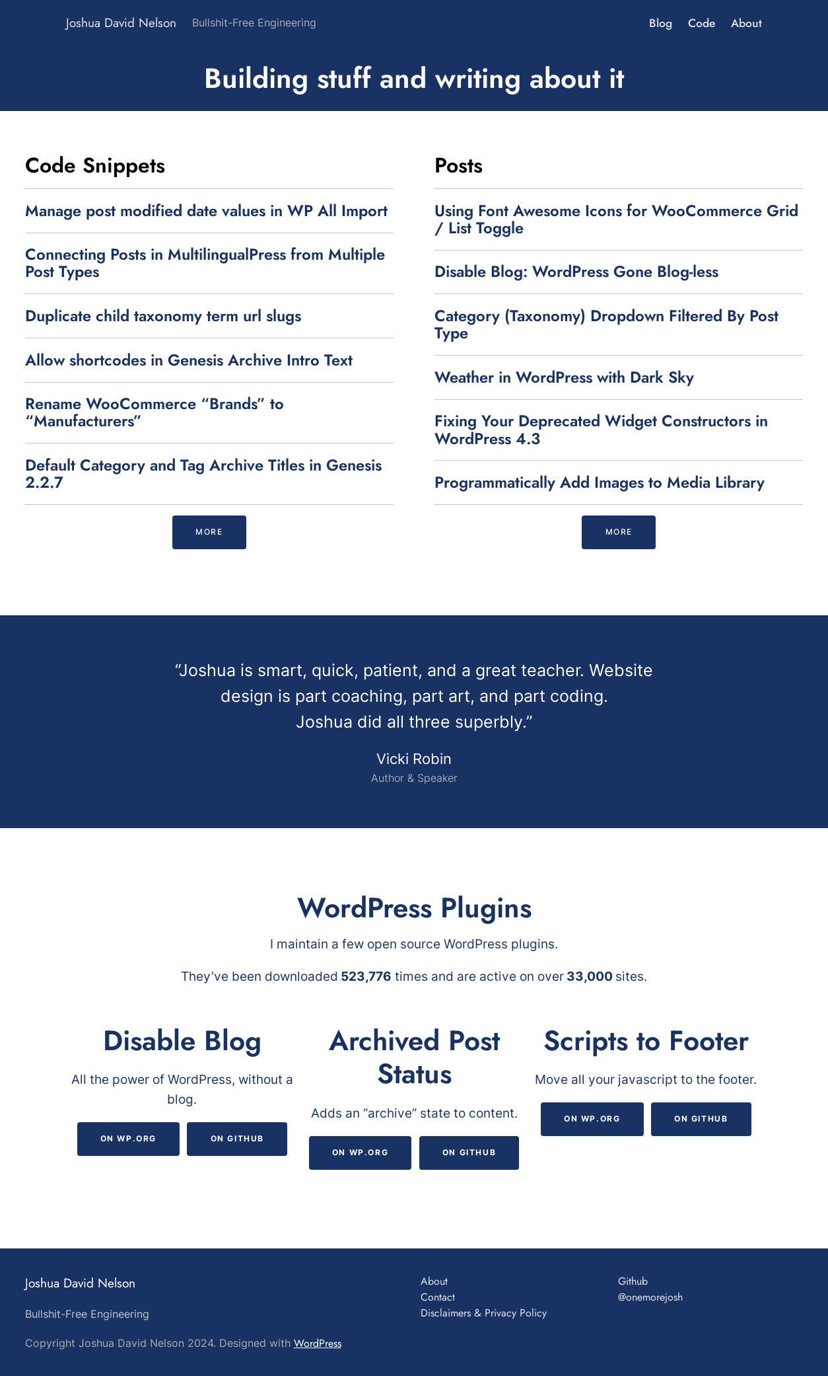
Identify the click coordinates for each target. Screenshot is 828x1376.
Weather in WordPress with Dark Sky (564, 377)
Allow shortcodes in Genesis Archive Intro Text (189, 360)
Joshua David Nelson (121, 23)
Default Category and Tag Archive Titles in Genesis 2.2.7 (203, 474)
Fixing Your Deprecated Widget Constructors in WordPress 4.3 (601, 429)
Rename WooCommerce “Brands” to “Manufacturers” (154, 412)
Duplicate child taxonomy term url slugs (163, 316)
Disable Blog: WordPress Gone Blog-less (576, 271)
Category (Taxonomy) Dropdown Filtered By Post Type (606, 324)
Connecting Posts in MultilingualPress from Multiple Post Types (205, 263)
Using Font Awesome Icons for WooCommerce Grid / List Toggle (616, 219)
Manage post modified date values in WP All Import (206, 210)
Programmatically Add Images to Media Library (599, 482)
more (209, 532)
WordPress (317, 1343)
